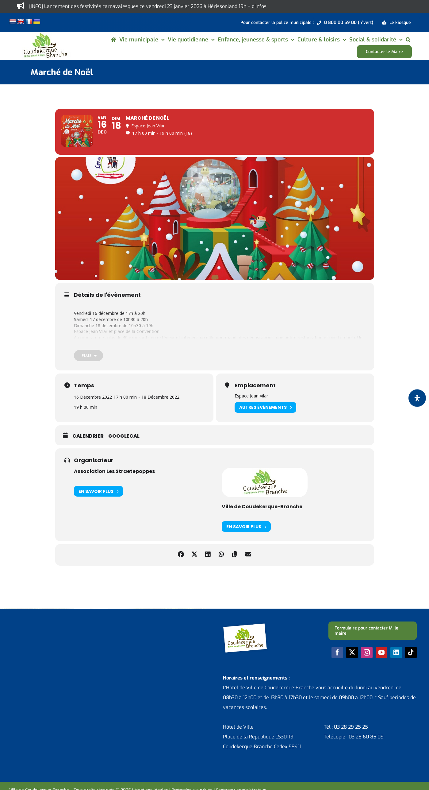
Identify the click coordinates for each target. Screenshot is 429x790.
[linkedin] (396, 662)
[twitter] (352, 662)
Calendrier (88, 446)
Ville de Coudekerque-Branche (262, 516)
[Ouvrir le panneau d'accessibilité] (417, 398)
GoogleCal (124, 446)
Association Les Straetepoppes (114, 480)
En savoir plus (98, 501)
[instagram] (367, 662)
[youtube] (381, 662)
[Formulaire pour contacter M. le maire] (372, 640)
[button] (408, 39)
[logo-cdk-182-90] (45, 34)
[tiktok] (411, 662)
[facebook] (337, 662)
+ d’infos (256, 6)
